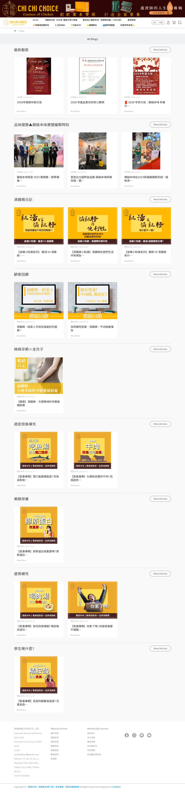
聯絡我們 (55, 754)
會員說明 (91, 741)
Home (35, 19)
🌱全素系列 (76, 25)
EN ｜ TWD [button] (158, 22)
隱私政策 (55, 741)
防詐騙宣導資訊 (94, 754)
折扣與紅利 (92, 745)
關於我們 (55, 733)
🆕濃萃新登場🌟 (128, 25)
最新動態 (132, 19)
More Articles (160, 49)
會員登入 (91, 733)
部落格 (54, 758)
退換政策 (55, 737)
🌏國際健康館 (109, 25)
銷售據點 (55, 750)
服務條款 (55, 745)
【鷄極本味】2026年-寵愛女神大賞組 (60, 19)
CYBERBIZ (116, 786)
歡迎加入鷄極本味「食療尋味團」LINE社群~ (102, 19)
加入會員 (91, 737)
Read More (21, 111)
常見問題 (91, 750)
